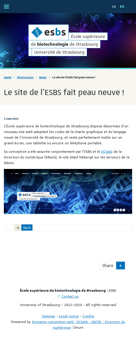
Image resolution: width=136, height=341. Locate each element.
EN (122, 6)
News (43, 77)
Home (7, 77)
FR (114, 6)
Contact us (70, 296)
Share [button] (108, 265)
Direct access (25, 77)
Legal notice (69, 316)
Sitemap (48, 316)
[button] (120, 265)
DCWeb (107, 151)
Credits (88, 316)
